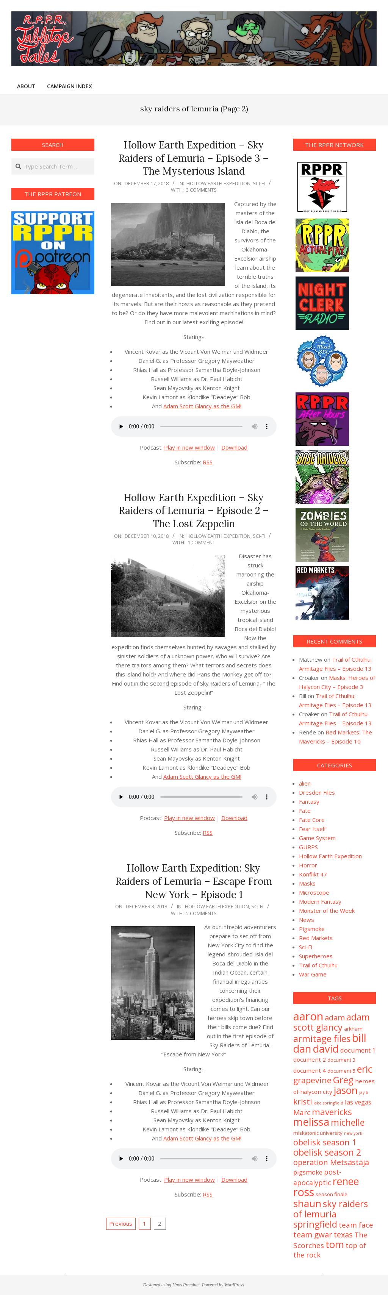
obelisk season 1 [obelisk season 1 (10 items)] (325, 1142)
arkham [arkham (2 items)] (353, 1028)
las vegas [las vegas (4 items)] (358, 1102)
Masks (307, 883)
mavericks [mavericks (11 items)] (332, 1112)
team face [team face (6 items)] (356, 1225)
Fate (305, 810)
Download (234, 447)
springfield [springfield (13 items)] (315, 1224)
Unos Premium (186, 1284)
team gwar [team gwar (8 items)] (312, 1234)
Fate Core (312, 819)
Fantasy (309, 801)
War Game (313, 974)
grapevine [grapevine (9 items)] (312, 1080)
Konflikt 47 (313, 874)
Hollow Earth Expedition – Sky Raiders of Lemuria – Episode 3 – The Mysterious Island (194, 158)
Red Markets (316, 938)
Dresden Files (317, 792)
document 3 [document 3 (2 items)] (341, 1059)
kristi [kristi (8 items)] (302, 1101)
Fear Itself (312, 829)
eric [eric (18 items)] (364, 1068)
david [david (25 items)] (326, 1049)
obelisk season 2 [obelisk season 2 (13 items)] (327, 1152)
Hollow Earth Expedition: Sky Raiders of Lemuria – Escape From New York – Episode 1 (194, 881)
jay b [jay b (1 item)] (363, 1092)
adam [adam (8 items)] (335, 1017)
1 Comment (201, 542)
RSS (208, 462)
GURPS (308, 847)
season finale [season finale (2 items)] (331, 1194)
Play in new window (189, 447)
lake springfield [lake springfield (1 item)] (328, 1103)
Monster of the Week (327, 910)
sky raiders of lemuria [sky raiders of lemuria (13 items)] (330, 1209)
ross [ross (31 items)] (303, 1192)
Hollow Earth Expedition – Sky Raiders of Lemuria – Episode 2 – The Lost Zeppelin (194, 510)
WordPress (234, 1284)
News (306, 919)
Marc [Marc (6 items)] (301, 1112)
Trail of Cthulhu (318, 965)
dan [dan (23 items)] (302, 1049)
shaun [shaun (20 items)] (307, 1203)
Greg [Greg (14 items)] (343, 1079)
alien (305, 783)
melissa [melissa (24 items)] (311, 1122)
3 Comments (201, 189)
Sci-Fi (259, 183)
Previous (120, 1223)
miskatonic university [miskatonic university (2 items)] (318, 1132)
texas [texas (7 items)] (343, 1234)
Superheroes (316, 956)
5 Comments (201, 913)
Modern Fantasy (320, 901)
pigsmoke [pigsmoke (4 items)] (307, 1172)
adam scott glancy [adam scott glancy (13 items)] (331, 1022)
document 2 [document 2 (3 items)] (309, 1059)
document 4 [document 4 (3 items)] (309, 1070)
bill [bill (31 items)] (359, 1037)
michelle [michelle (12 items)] (348, 1122)
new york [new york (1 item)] (353, 1133)
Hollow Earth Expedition (218, 183)
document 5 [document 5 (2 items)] (341, 1070)
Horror (308, 865)
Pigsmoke (312, 929)
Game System (317, 838)
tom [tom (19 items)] (334, 1244)
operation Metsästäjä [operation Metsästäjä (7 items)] (331, 1162)
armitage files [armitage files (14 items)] (321, 1038)
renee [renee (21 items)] (346, 1181)
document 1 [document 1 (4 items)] (358, 1050)
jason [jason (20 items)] (346, 1090)
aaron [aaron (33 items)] (308, 1016)
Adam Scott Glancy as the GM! (202, 406)
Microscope (314, 892)
